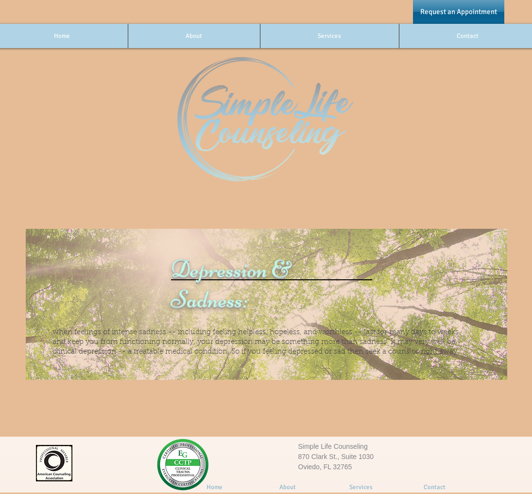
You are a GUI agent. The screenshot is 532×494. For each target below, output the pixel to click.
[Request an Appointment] (458, 12)
